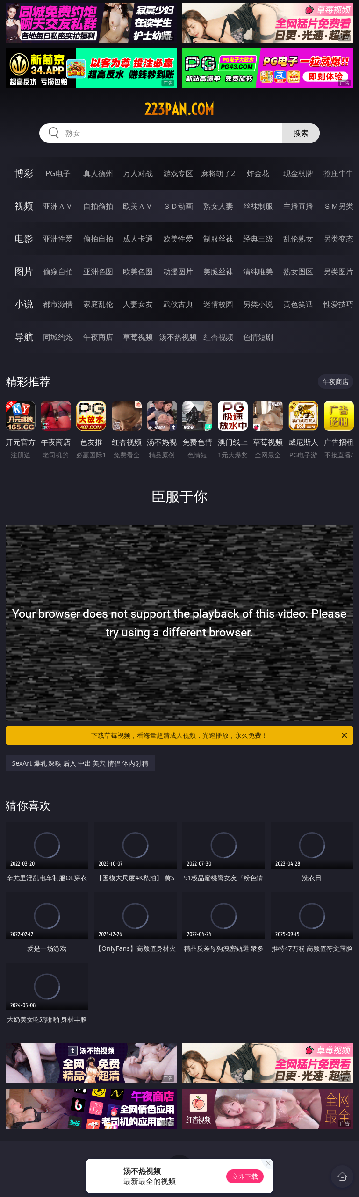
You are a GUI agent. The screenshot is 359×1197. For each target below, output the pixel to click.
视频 (23, 206)
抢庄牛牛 (338, 173)
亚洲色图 (98, 271)
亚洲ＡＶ (58, 206)
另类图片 (338, 271)
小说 (23, 304)
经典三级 (258, 239)
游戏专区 (178, 173)
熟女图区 (298, 271)
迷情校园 (218, 304)
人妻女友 (138, 304)
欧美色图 (138, 271)
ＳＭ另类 (338, 206)
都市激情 (58, 304)
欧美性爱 (178, 239)
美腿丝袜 (218, 271)
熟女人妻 (218, 206)
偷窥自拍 (58, 271)
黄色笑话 (298, 304)
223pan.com (179, 109)
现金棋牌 (298, 173)
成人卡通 (138, 239)
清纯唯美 (258, 271)
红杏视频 (218, 337)
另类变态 (338, 239)
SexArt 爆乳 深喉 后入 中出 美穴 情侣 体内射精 (80, 763)
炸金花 (258, 173)
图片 (23, 271)
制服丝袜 (218, 239)
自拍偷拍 (98, 206)
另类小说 (258, 304)
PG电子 (57, 173)
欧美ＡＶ (138, 206)
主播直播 (298, 206)
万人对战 (138, 173)
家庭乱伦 (98, 304)
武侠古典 (178, 304)
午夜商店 (98, 337)
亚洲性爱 (58, 239)
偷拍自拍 (98, 239)
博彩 (23, 173)
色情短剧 (258, 337)
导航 (23, 336)
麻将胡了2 (218, 173)
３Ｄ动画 (178, 206)
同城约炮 (58, 337)
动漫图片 (178, 271)
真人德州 (98, 173)
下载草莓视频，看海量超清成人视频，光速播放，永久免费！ (220, 735)
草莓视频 (138, 337)
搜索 (301, 133)
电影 (23, 238)
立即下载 (245, 1176)
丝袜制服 (258, 206)
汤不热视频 (178, 337)
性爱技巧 (338, 304)
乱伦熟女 (298, 239)
